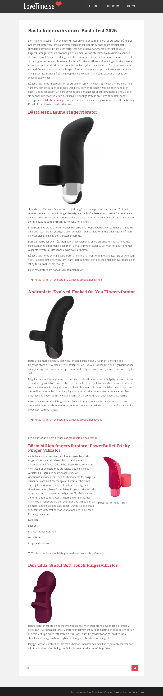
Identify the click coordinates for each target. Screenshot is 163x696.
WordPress (138, 692)
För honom (112, 6)
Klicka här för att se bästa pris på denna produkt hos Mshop (68, 279)
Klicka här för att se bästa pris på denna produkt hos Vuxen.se (69, 553)
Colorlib (118, 692)
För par (131, 6)
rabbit (45, 100)
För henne (92, 6)
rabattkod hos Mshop (85, 437)
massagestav (61, 100)
